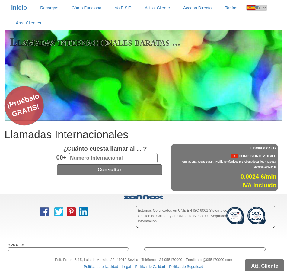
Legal (126, 267)
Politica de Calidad (150, 267)
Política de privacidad (101, 267)
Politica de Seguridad (186, 267)
